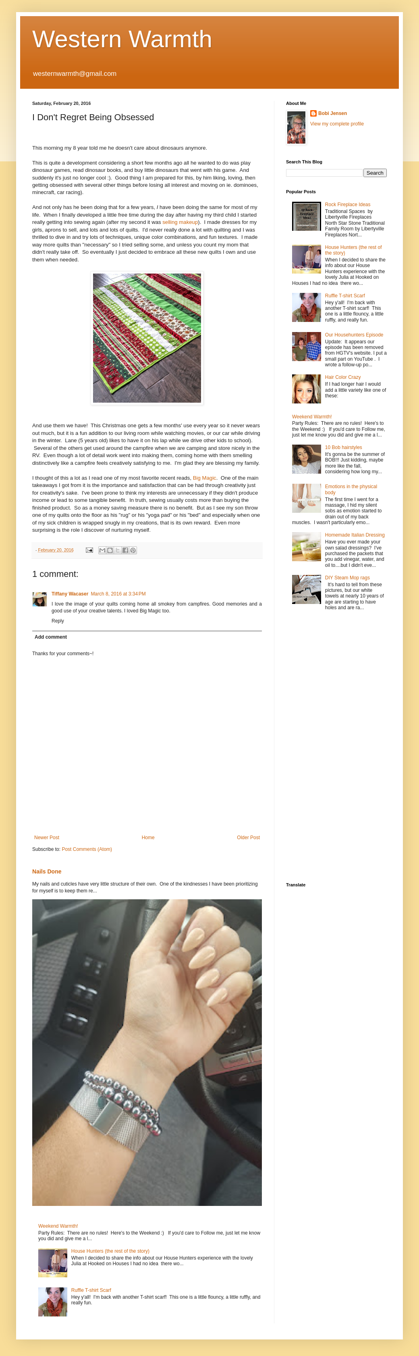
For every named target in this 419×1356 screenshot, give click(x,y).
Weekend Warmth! (58, 1226)
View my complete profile (337, 124)
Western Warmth (122, 38)
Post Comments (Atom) (87, 849)
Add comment (51, 637)
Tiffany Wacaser (70, 594)
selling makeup (180, 222)
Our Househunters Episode (354, 335)
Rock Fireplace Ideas (348, 204)
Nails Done (47, 871)
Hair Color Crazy (343, 377)
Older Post (248, 837)
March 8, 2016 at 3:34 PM (118, 594)
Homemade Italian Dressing (355, 535)
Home (148, 837)
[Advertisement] (310, 747)
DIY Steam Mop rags (347, 578)
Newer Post (46, 837)
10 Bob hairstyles (343, 447)
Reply (58, 621)
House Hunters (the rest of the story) (110, 1251)
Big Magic (204, 478)
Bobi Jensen (332, 113)
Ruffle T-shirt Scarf (91, 1290)
